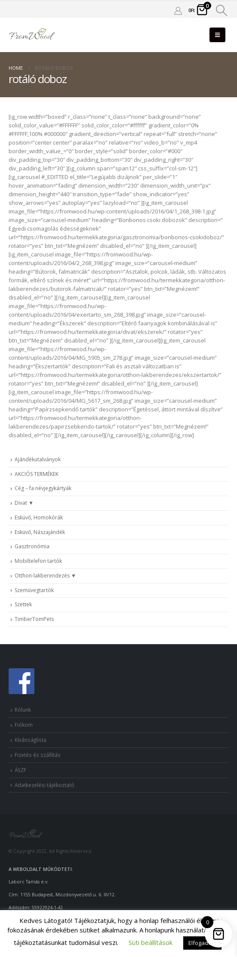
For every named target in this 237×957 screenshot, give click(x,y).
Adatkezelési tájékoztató (44, 784)
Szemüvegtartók (34, 590)
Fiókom (24, 724)
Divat (21, 502)
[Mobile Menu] (217, 35)
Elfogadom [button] (202, 943)
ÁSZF (20, 769)
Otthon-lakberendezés (42, 575)
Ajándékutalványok (38, 459)
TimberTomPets (34, 619)
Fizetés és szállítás (38, 754)
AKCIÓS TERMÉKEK (36, 474)
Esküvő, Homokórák (39, 517)
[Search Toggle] (221, 10)
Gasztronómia (32, 546)
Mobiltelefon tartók (38, 561)
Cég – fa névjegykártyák (43, 488)
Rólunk (23, 709)
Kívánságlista (30, 739)
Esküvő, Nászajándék (40, 532)
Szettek (23, 604)
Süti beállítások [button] (150, 942)
